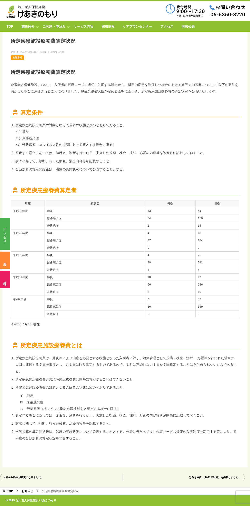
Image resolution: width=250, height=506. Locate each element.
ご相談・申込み (54, 26)
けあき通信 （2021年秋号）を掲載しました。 (215, 477)
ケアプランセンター (137, 26)
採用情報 (5, 279)
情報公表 (188, 26)
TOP (10, 26)
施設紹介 (28, 26)
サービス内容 (83, 26)
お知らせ (17, 57)
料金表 (5, 260)
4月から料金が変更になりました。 (24, 477)
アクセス (5, 234)
